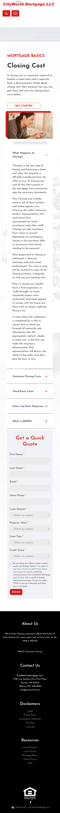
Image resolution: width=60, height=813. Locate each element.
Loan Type (17, 536)
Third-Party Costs (30, 391)
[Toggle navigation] (15, 13)
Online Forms (30, 759)
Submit (16, 592)
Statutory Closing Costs (30, 376)
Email (14, 482)
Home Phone (18, 495)
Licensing (30, 727)
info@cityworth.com (30, 690)
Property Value (19, 523)
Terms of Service (23, 569)
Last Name (17, 468)
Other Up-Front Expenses (30, 406)
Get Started (23, 106)
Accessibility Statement (30, 719)
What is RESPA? (30, 421)
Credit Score (18, 550)
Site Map (30, 723)
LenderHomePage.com (38, 807)
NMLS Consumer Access (30, 651)
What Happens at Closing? (30, 155)
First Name (17, 454)
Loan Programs (30, 747)
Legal (30, 711)
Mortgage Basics (30, 755)
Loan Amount (18, 509)
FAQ (30, 763)
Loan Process (30, 751)
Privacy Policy (41, 569)
